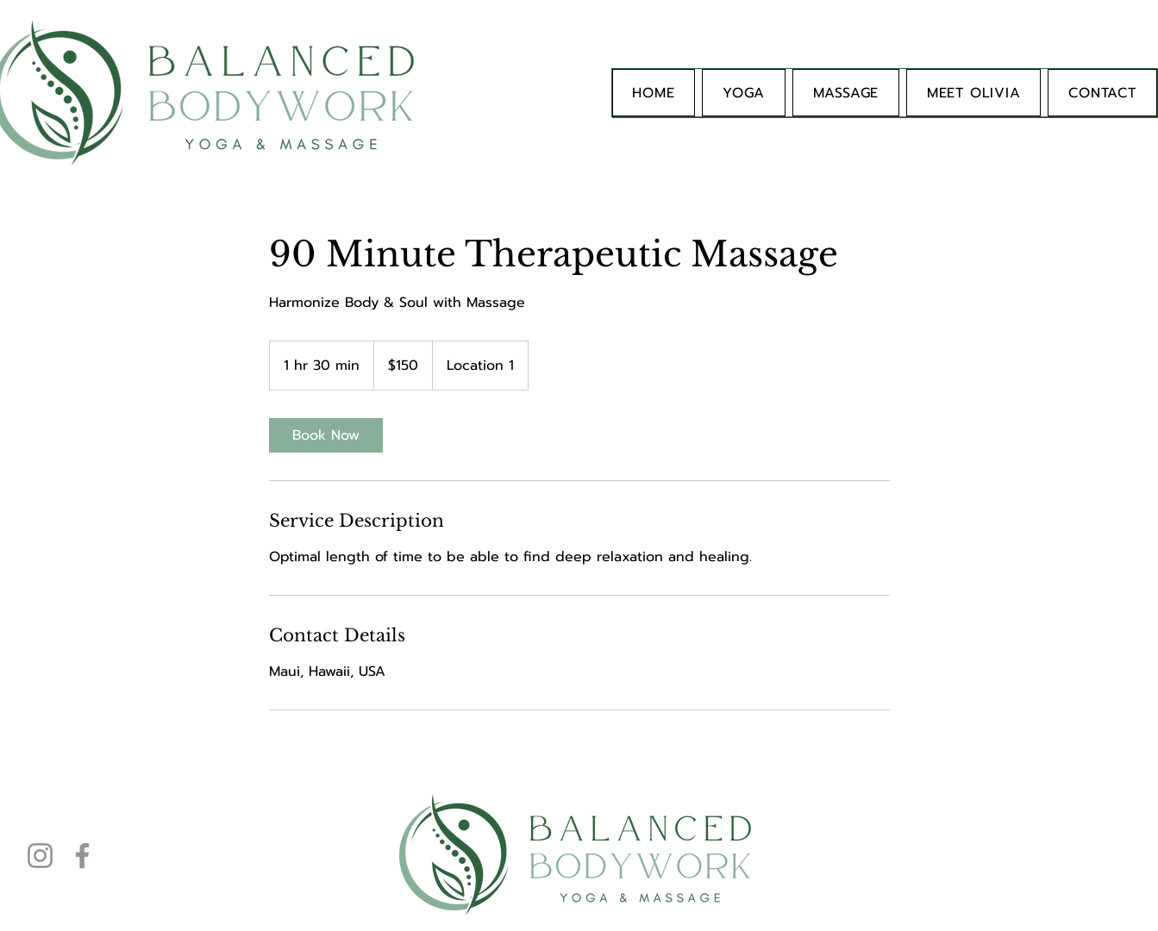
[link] (326, 435)
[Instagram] (40, 855)
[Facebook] (82, 855)
